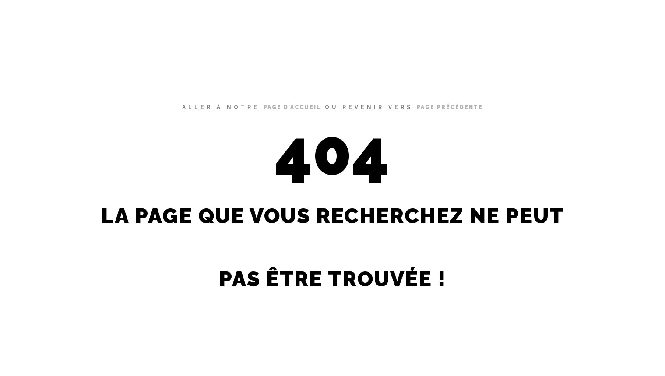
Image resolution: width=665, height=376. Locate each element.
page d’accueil (292, 107)
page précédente (450, 107)
